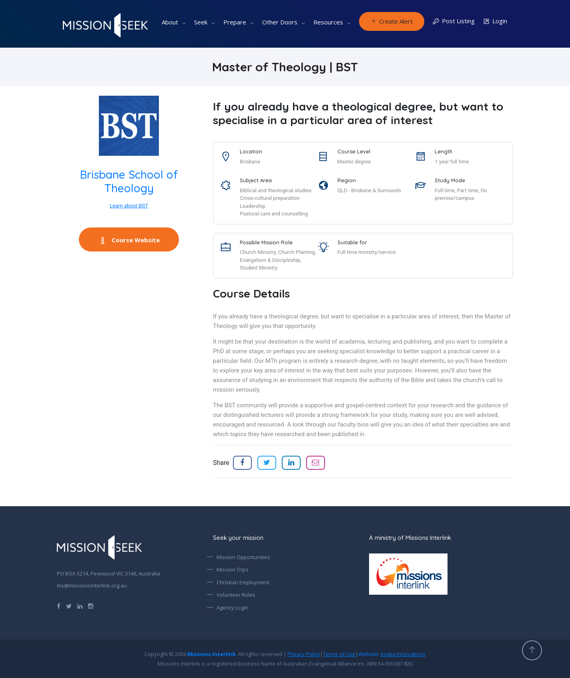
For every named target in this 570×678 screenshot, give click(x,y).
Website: (391, 654)
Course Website (129, 240)
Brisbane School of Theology (129, 181)
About (170, 22)
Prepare (234, 22)
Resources (328, 22)
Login (495, 21)
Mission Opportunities (243, 557)
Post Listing (453, 21)
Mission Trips (233, 569)
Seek (200, 22)
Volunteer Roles (236, 594)
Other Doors (279, 22)
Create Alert (392, 21)
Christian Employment (243, 582)
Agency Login (232, 607)
